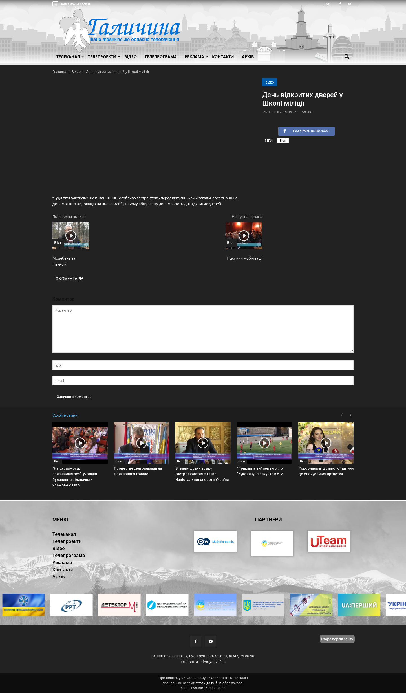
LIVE (329, 4)
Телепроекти (104, 56)
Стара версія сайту (337, 638)
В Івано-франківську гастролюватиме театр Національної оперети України (202, 474)
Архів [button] (248, 56)
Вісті (282, 140)
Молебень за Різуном (63, 261)
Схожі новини (65, 415)
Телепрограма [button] (161, 56)
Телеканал (70, 56)
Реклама (196, 56)
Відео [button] (130, 56)
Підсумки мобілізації (244, 258)
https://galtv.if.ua (208, 683)
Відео (270, 82)
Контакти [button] (223, 56)
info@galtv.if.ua (213, 661)
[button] (347, 57)
